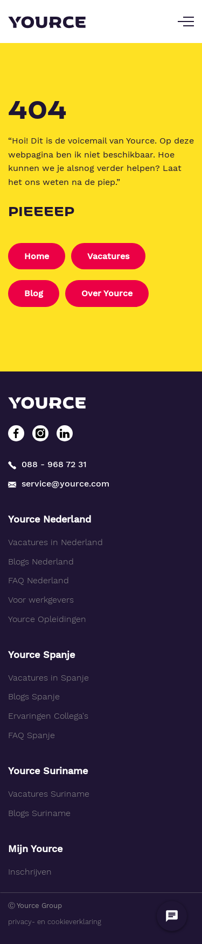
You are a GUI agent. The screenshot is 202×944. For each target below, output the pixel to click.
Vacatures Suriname (48, 794)
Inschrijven (30, 872)
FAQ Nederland (38, 580)
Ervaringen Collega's (48, 716)
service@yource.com (58, 483)
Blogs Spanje (34, 696)
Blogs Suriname (39, 813)
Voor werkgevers (41, 600)
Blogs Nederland (41, 561)
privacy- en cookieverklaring (54, 922)
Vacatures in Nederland (55, 542)
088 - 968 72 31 (47, 464)
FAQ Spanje (31, 735)
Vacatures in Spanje (48, 678)
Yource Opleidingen (47, 619)
